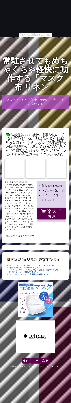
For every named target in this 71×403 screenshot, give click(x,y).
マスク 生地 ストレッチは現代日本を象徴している (29, 274)
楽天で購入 (51, 213)
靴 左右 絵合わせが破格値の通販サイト (24, 272)
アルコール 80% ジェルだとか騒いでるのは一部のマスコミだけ (34, 270)
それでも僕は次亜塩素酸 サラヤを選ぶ (24, 268)
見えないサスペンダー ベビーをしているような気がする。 (32, 265)
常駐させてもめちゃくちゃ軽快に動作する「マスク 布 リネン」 (35, 73)
